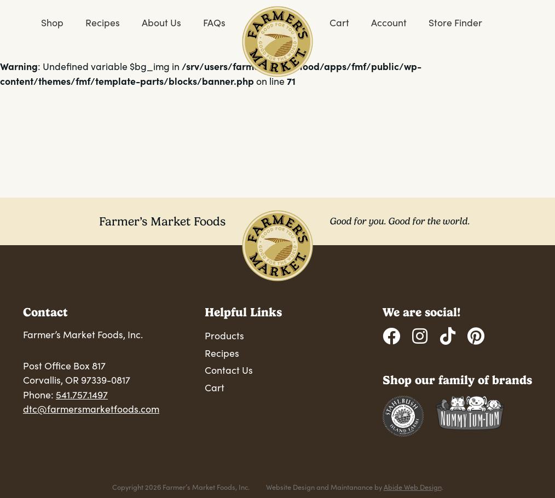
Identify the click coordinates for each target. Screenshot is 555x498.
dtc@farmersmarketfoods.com (91, 408)
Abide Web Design (413, 486)
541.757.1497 (82, 394)
